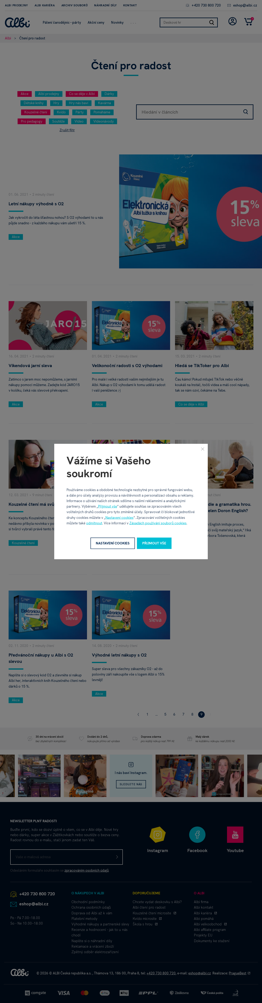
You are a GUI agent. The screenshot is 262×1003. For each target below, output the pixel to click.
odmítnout (94, 523)
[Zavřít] (203, 449)
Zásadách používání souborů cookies (157, 523)
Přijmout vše (107, 506)
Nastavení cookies (119, 517)
